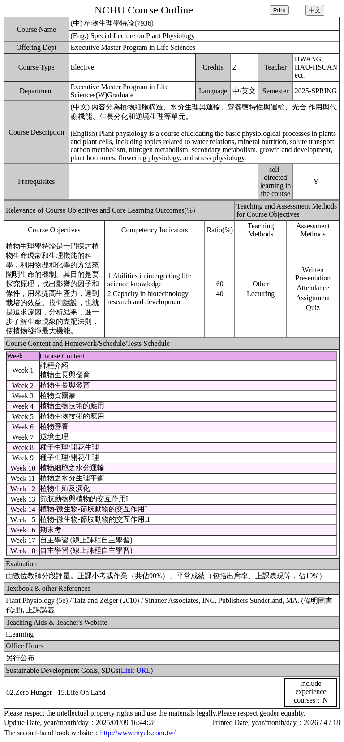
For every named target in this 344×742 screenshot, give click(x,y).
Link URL (135, 670)
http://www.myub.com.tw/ (138, 733)
